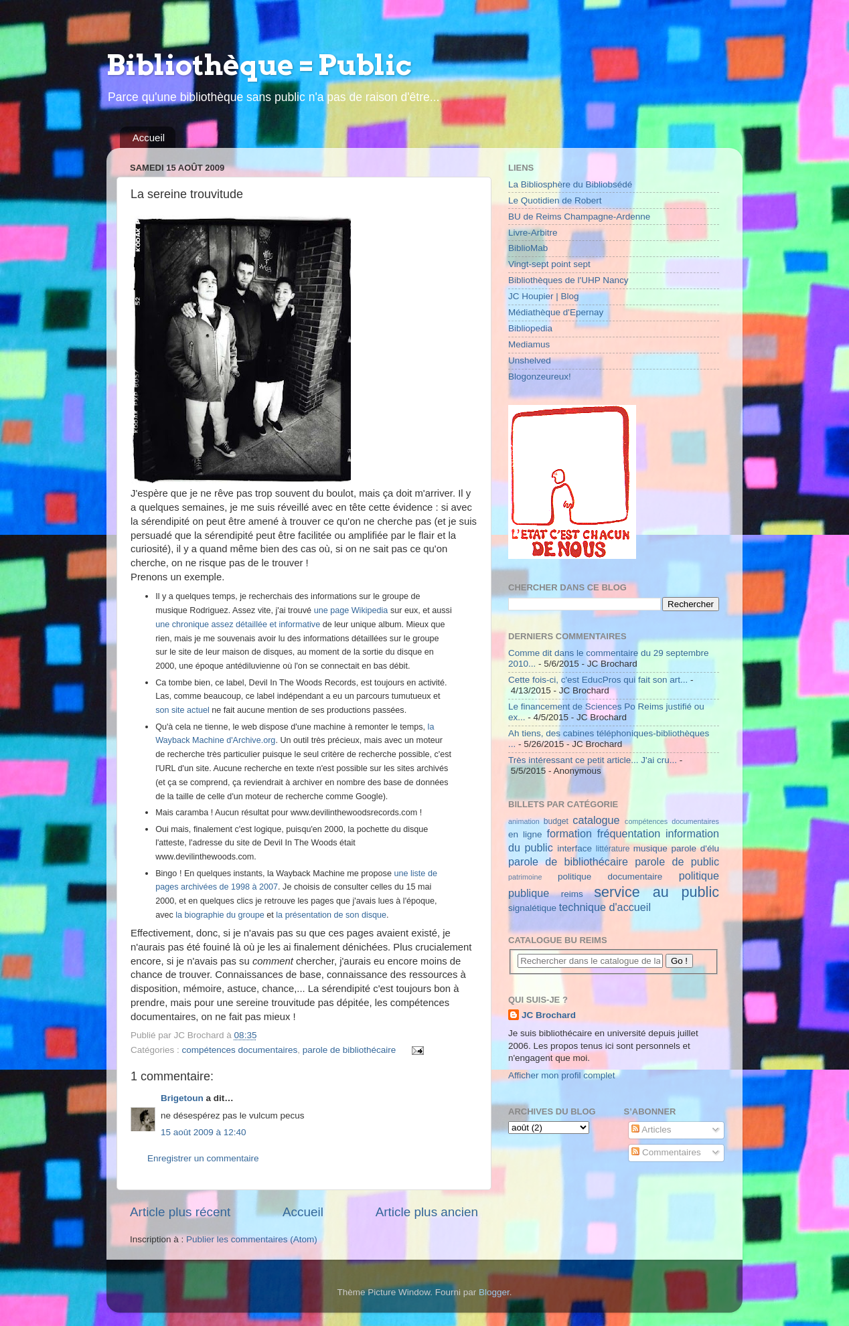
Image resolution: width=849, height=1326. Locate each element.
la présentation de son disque (331, 915)
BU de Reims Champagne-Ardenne (579, 217)
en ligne (525, 834)
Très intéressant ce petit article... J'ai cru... (592, 760)
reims (572, 894)
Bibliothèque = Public (258, 65)
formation (568, 833)
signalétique (532, 908)
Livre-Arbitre (533, 233)
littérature (613, 848)
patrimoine (525, 877)
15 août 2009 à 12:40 (203, 1132)
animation (524, 821)
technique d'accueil (605, 907)
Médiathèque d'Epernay (555, 312)
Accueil (149, 137)
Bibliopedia (530, 328)
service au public (656, 892)
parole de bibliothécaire (349, 1050)
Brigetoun (182, 1098)
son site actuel (182, 710)
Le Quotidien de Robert (555, 200)
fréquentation (629, 833)
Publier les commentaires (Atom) (251, 1239)
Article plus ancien (427, 1212)
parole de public (677, 861)
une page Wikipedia (351, 610)
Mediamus (529, 344)
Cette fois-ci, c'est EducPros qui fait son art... (598, 680)
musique (650, 848)
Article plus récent (180, 1212)
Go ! (679, 961)
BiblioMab (528, 248)
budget (556, 821)
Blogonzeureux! (539, 376)
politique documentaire (610, 877)
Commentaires (666, 1152)
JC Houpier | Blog (543, 296)
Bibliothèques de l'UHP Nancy (568, 280)
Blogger (494, 1292)
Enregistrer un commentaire (203, 1158)
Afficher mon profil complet (561, 1075)
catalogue (595, 820)
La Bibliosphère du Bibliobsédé (570, 184)
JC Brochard (549, 1015)
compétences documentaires (240, 1050)
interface (574, 848)
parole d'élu (695, 848)
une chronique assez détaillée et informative (237, 624)
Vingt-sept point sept (549, 264)
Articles (651, 1130)
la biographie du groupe (219, 915)
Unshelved (529, 360)
